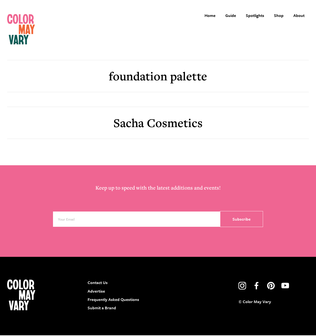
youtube (285, 286)
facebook (256, 286)
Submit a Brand (102, 308)
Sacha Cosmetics (158, 123)
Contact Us (98, 283)
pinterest (271, 286)
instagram (242, 286)
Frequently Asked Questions (113, 300)
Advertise (96, 292)
